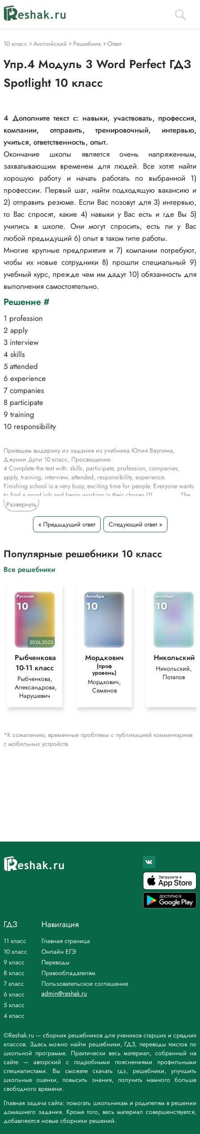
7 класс (14, 983)
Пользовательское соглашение (84, 983)
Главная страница (65, 940)
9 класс (14, 962)
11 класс (15, 940)
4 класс (14, 1015)
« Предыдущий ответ (66, 524)
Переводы (55, 962)
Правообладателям (68, 972)
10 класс (15, 951)
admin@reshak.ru (64, 993)
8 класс (14, 972)
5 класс (14, 1004)
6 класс (14, 994)
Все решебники (29, 569)
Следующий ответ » (135, 524)
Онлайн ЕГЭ (58, 951)
